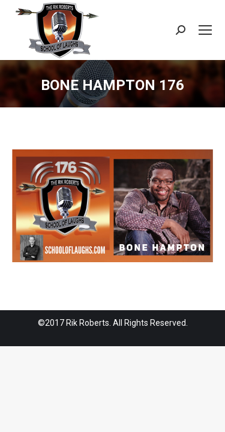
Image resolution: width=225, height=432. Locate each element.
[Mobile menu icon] (205, 30)
